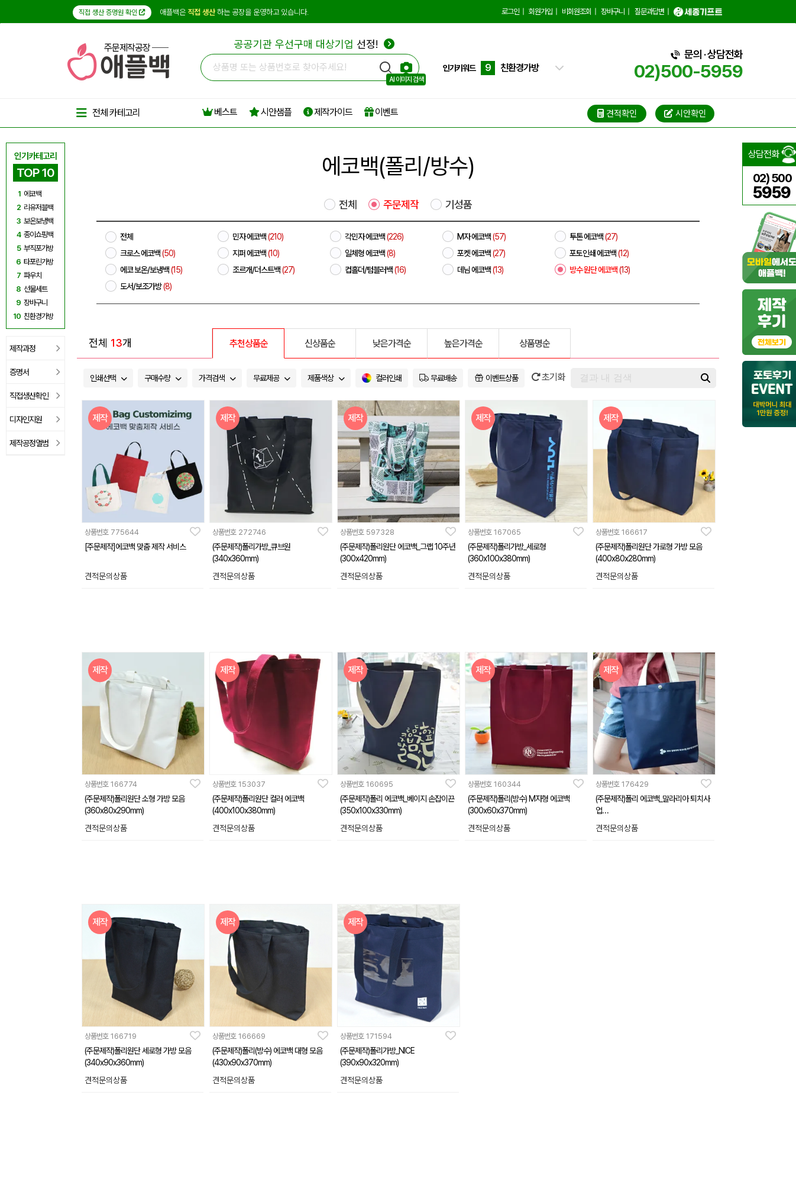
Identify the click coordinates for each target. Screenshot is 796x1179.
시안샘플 (270, 112)
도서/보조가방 (146, 286)
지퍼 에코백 (255, 253)
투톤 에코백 (593, 236)
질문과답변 (649, 11)
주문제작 (401, 205)
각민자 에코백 (374, 236)
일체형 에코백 (370, 253)
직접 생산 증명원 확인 (112, 12)
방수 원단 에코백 (600, 269)
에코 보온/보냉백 (151, 269)
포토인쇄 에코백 (599, 253)
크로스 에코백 (147, 253)
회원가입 (540, 11)
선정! (314, 44)
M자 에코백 (481, 236)
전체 (348, 205)
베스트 (219, 112)
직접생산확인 (34, 396)
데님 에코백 (480, 269)
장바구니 (612, 11)
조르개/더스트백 (263, 269)
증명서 (34, 372)
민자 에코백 (257, 236)
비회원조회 (576, 11)
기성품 (458, 205)
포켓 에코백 (481, 253)
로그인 (510, 11)
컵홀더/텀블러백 (375, 269)
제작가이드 (327, 112)
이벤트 (381, 112)
